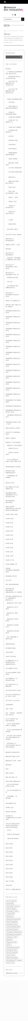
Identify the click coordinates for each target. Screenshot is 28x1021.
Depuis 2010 (10, 483)
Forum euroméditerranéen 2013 (13, 570)
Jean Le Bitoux (11, 656)
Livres (11, 220)
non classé (10, 773)
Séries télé (13, 201)
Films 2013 (9, 535)
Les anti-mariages (15, 168)
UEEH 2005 (9, 864)
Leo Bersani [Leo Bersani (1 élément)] (18, 934)
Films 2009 (10, 518)
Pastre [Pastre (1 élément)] (15, 950)
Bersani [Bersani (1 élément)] (14, 908)
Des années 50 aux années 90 (12, 488)
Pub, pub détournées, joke (12, 192)
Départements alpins (13, 467)
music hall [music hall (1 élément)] (8, 950)
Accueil (8, 69)
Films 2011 (9, 527)
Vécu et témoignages (13, 889)
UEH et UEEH (10, 881)
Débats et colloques (14, 445)
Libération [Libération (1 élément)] (9, 939)
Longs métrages (13, 838)
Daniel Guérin (11, 438)
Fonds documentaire (14, 99)
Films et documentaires (11, 113)
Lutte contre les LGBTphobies (12, 720)
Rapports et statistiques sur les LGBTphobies (13, 745)
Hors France (13, 159)
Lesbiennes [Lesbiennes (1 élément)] (9, 937)
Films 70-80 (10, 560)
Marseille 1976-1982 (14, 603)
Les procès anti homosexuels (12, 287)
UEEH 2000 (9, 844)
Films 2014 (9, 539)
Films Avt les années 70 (12, 121)
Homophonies (10, 644)
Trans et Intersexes (10, 206)
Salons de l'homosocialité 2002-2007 (14, 817)
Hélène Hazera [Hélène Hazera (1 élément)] (18, 932)
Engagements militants (10, 501)
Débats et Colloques (13, 442)
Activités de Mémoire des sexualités (12, 83)
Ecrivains (12, 144)
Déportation (13, 140)
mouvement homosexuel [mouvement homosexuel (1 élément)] (12, 947)
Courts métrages (13, 834)
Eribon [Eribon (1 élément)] (8, 921)
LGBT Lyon (9, 709)
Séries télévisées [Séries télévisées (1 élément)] (10, 960)
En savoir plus (8, 42)
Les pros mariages (15, 172)
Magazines (12, 224)
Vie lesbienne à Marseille (12, 638)
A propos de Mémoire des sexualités (14, 72)
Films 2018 (9, 556)
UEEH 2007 (9, 873)
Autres (11, 136)
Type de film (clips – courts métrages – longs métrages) (13, 825)
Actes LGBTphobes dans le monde (13, 724)
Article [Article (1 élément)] (8, 908)
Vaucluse (9, 885)
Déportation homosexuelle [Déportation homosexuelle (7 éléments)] (13, 919)
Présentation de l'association (13, 77)
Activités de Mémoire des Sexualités (12, 91)
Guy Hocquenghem (12, 584)
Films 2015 (9, 543)
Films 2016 (9, 548)
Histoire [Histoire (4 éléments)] (15, 929)
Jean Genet (9, 652)
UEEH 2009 (9, 877)
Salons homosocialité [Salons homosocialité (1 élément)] (11, 957)
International (11, 648)
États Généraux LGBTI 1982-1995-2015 (13, 460)
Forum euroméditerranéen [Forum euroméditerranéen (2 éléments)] (13, 926)
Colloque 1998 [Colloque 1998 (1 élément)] (10, 913)
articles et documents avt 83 (12, 273)
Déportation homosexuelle (11, 30)
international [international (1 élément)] (9, 934)
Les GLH (9, 282)
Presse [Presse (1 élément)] (8, 955)
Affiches (12, 102)
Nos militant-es (11, 777)
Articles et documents (10, 254)
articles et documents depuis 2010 (12, 294)
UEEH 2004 (9, 860)
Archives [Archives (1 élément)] (17, 906)
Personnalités (11, 803)
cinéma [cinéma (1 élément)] (16, 911)
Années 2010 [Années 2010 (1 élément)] (9, 906)
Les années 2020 (11, 668)
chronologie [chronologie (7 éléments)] (9, 911)
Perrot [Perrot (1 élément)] (8, 952)
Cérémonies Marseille (13, 406)
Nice (7, 769)
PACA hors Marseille (13, 781)
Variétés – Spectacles (11, 212)
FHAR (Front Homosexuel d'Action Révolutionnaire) (13, 508)
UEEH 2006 (9, 869)
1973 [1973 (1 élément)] (7, 901)
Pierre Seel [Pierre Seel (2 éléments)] (14, 952)
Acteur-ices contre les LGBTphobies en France (13, 737)
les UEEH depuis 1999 (13, 690)
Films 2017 (9, 552)
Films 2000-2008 (12, 514)
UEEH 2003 (9, 856)
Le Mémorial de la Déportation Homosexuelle (12, 662)
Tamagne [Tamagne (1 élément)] (19, 960)
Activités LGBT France (14, 234)
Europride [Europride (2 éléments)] (14, 921)
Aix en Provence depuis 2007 (12, 785)
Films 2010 (9, 523)
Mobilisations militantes (12, 182)
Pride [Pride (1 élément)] (13, 955)
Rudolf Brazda (11, 812)
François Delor (11, 576)
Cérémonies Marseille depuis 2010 (13, 411)
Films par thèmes (15, 127)
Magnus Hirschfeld (13, 752)
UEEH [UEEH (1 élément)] (8, 962)
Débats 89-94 (13, 448)
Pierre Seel (7, 34)
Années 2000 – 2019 (13, 245)
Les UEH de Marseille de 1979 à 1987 (13, 695)
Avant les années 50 (13, 301)
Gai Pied (8, 580)
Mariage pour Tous (13, 756)
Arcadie (8, 249)
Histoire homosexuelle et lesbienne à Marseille (14, 598)
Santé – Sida (13, 197)
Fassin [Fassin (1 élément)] (15, 924)
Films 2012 (9, 531)
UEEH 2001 (9, 848)
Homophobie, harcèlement (12, 154)
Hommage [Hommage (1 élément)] (9, 932)
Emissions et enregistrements (12, 107)
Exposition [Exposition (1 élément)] (9, 924)
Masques (9, 765)
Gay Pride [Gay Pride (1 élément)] (9, 929)
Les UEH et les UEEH (12, 700)
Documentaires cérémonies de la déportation (12, 494)
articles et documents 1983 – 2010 (12, 266)
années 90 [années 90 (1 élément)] (13, 901)
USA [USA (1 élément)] (13, 962)
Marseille (12, 177)
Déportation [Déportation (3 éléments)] (9, 916)
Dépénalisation (12, 277)
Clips (9, 830)
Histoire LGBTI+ (13, 229)
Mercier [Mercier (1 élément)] (8, 944)
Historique (13, 149)
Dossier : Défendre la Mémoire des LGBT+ (13, 259)
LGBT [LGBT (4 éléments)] (15, 937)
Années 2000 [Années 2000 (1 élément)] (9, 903)
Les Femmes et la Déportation (12, 679)
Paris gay (12, 187)
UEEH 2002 (9, 852)
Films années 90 (11, 564)
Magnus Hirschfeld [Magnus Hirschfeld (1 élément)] (11, 942)
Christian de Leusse (13, 428)
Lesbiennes (9, 705)
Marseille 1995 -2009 (13, 761)
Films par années (15, 117)
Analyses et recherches (10, 239)
